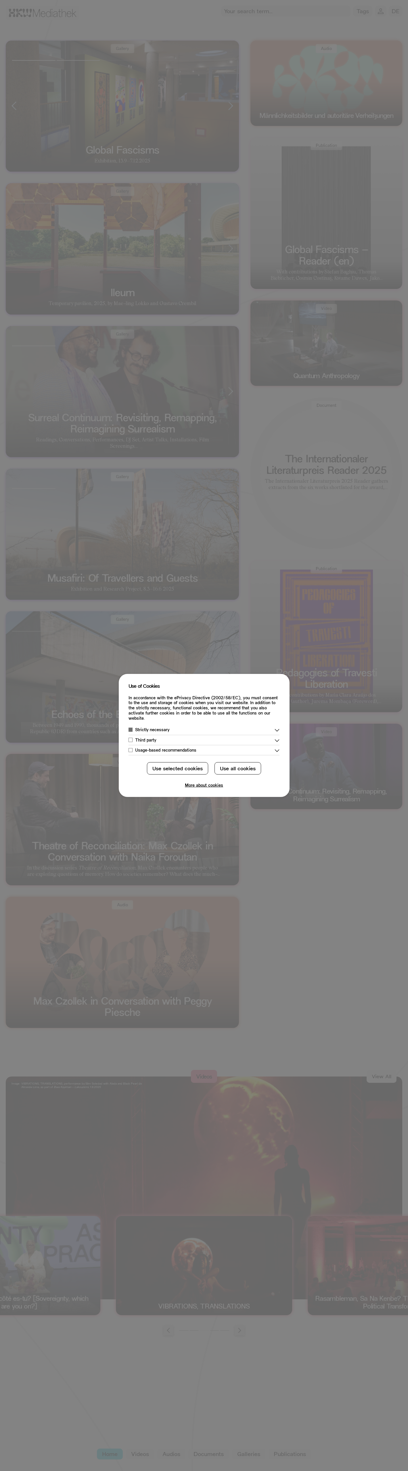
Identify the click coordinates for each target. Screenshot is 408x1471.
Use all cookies (238, 769)
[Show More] (277, 730)
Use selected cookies (177, 769)
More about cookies (204, 786)
